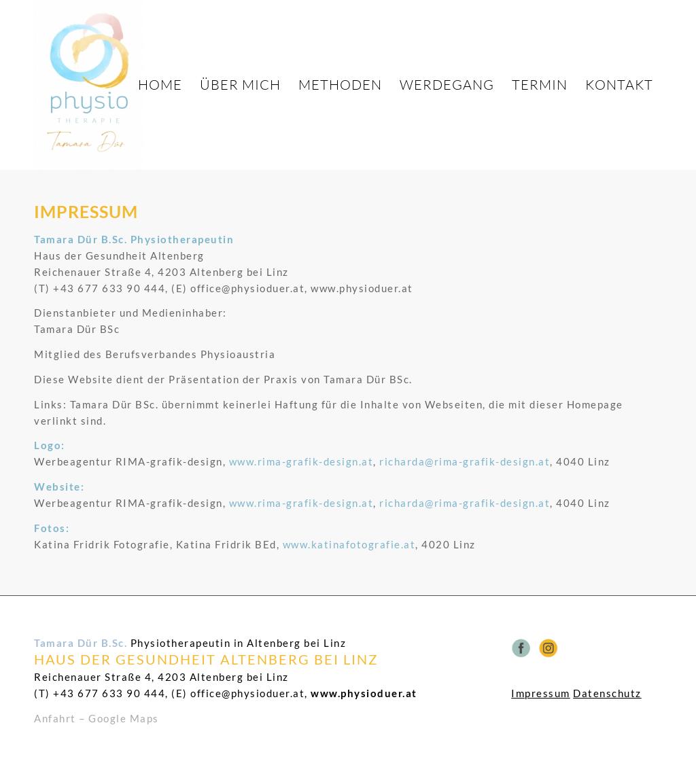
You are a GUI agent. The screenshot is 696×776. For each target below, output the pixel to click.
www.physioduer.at (364, 693)
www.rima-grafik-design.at (301, 461)
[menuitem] (160, 85)
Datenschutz (607, 693)
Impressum (540, 693)
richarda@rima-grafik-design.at (464, 461)
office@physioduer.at (247, 693)
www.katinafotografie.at (349, 544)
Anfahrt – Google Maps (96, 718)
